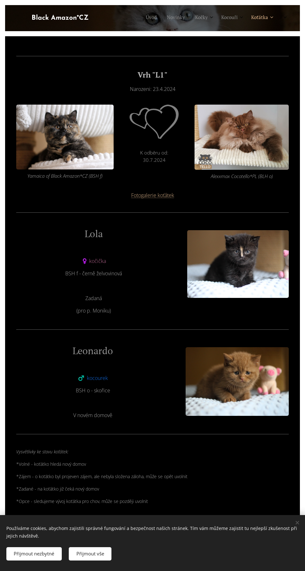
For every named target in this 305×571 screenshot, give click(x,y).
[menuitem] (206, 18)
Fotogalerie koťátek (152, 195)
